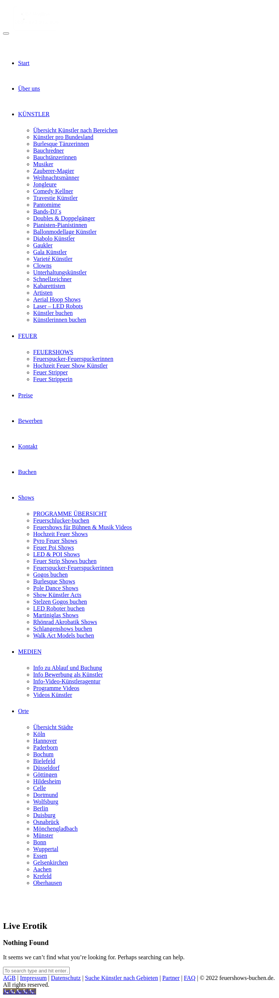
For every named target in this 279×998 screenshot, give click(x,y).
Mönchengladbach (55, 828)
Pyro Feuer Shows (55, 541)
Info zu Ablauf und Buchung (67, 668)
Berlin (40, 808)
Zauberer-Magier (53, 171)
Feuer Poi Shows (53, 547)
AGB (9, 978)
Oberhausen (47, 883)
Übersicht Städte (53, 727)
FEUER (27, 336)
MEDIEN (29, 651)
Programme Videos (56, 688)
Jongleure (44, 184)
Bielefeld (44, 761)
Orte (23, 711)
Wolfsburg (45, 801)
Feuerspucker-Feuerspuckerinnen (73, 359)
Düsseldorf (46, 768)
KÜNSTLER (34, 114)
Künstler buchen (53, 313)
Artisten (43, 292)
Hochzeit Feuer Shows (60, 534)
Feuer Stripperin (52, 379)
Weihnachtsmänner (56, 177)
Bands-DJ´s (47, 211)
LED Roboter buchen (59, 608)
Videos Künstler (52, 695)
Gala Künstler (50, 252)
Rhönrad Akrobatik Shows (65, 622)
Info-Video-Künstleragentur (67, 681)
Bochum (43, 754)
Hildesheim (47, 781)
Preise (25, 395)
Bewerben (30, 421)
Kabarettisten (49, 286)
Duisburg (44, 815)
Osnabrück (46, 822)
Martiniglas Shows (55, 615)
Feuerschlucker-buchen (61, 520)
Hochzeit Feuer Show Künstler (70, 365)
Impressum (33, 978)
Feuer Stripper (50, 372)
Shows (26, 497)
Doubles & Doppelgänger (64, 218)
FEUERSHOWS (53, 352)
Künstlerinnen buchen (59, 320)
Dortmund (45, 795)
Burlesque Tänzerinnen (61, 144)
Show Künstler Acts (57, 595)
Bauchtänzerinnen (55, 157)
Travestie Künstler (55, 198)
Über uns (29, 88)
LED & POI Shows (56, 554)
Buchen (27, 472)
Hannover (45, 741)
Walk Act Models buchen (63, 635)
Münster (43, 835)
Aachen (42, 869)
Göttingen (45, 774)
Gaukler (43, 245)
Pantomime (47, 204)
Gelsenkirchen (50, 862)
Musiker (43, 164)
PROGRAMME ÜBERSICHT (70, 513)
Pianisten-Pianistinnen (60, 225)
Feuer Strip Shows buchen (64, 561)
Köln (39, 734)
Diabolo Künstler (54, 238)
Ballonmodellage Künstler (64, 232)
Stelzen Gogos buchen (60, 601)
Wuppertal (45, 849)
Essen (40, 856)
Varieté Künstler (52, 259)
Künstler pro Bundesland (63, 137)
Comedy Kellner (53, 191)
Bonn (39, 842)
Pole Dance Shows (55, 588)
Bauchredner (48, 150)
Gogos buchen (50, 574)
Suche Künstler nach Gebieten (121, 978)
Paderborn (45, 747)
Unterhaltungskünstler (60, 272)
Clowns (42, 265)
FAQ (189, 978)
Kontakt (28, 446)
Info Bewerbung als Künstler (68, 674)
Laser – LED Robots (58, 306)
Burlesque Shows (54, 581)
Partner (171, 978)
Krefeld (42, 876)
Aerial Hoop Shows (57, 299)
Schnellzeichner (52, 279)
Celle (39, 788)
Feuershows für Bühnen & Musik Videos (82, 527)
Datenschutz (66, 978)
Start (23, 63)
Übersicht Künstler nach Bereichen (75, 130)
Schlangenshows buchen (62, 628)
